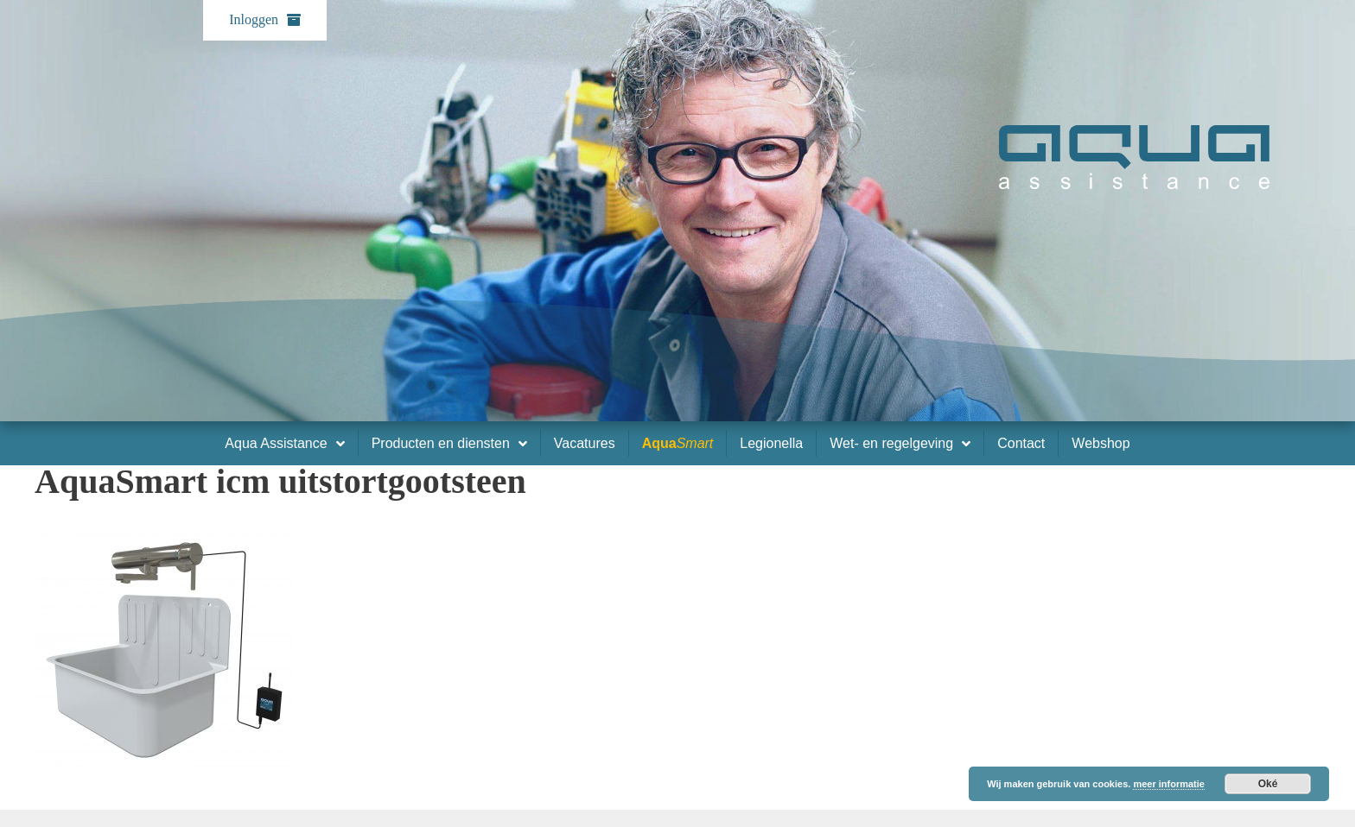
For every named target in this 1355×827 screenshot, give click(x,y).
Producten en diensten (449, 443)
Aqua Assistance (284, 443)
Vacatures (584, 443)
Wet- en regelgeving (900, 443)
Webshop (1100, 443)
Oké (1268, 784)
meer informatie (1169, 784)
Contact (1021, 443)
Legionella (771, 443)
